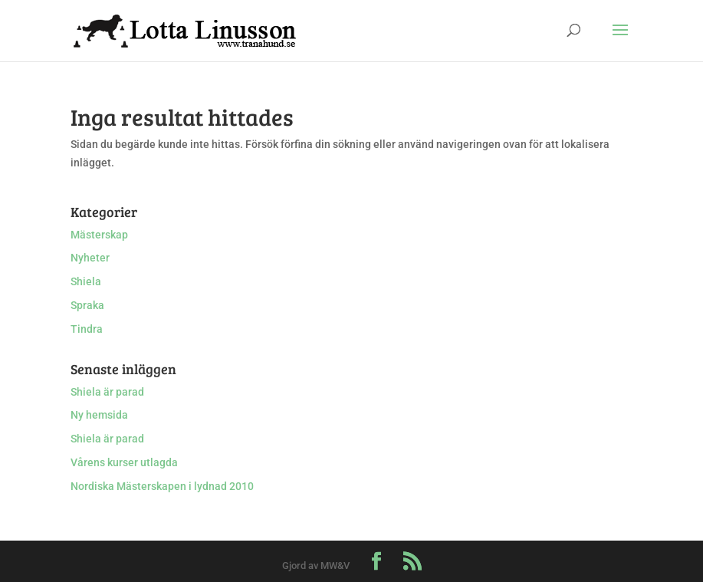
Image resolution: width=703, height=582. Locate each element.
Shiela (86, 281)
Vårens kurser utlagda (124, 462)
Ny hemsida (99, 415)
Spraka (87, 305)
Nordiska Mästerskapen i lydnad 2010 (162, 486)
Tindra (87, 329)
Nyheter (90, 258)
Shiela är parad (107, 392)
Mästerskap (99, 235)
